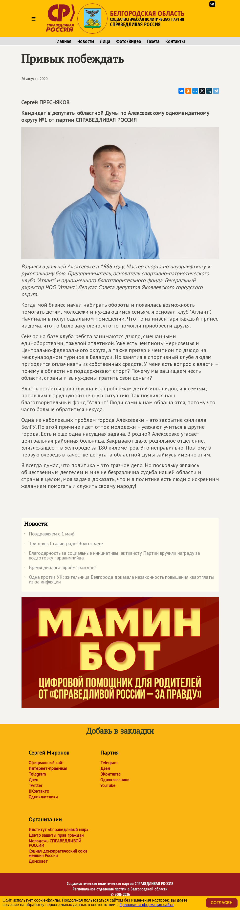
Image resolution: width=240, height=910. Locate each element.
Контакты (175, 41)
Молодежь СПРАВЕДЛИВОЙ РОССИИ (55, 843)
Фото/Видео (128, 41)
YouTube (107, 785)
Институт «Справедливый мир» (58, 829)
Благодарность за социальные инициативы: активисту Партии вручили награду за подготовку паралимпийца (112, 556)
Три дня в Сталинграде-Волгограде (63, 544)
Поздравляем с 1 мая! (49, 534)
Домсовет (38, 861)
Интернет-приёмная (48, 768)
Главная (63, 41)
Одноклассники (43, 797)
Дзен (33, 780)
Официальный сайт (46, 762)
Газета (153, 41)
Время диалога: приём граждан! (60, 568)
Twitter (35, 785)
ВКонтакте (39, 791)
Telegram (37, 774)
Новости (85, 41)
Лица (105, 41)
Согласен (222, 903)
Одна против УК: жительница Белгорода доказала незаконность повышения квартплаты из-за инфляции (119, 580)
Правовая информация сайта (147, 905)
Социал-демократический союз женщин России (58, 853)
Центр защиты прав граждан (56, 835)
